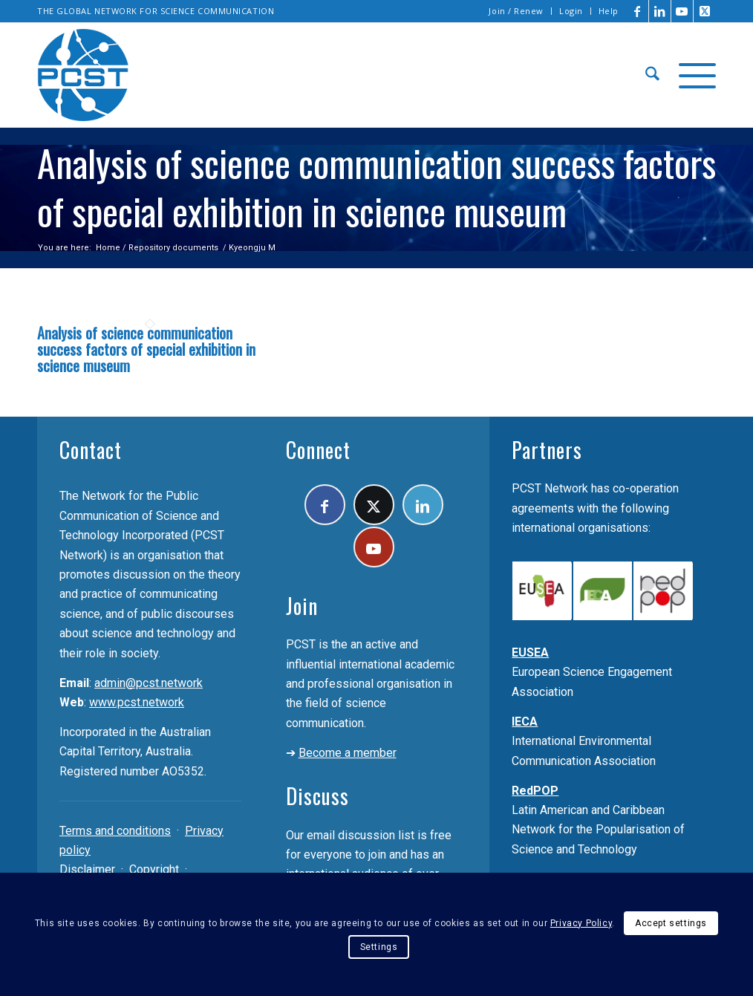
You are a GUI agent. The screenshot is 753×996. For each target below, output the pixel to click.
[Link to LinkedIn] (660, 11)
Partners (547, 449)
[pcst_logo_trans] (83, 75)
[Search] (652, 75)
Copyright (154, 869)
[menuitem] (516, 11)
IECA (525, 722)
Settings (379, 947)
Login (571, 10)
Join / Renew (516, 10)
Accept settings (671, 923)
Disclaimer (87, 869)
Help (609, 10)
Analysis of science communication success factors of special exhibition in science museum (146, 349)
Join (302, 605)
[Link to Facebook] (637, 11)
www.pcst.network (136, 702)
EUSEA (530, 652)
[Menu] (692, 75)
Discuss (317, 796)
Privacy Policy (581, 923)
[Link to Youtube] (682, 11)
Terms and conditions (115, 831)
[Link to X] (705, 11)
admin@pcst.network (148, 683)
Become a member (348, 753)
